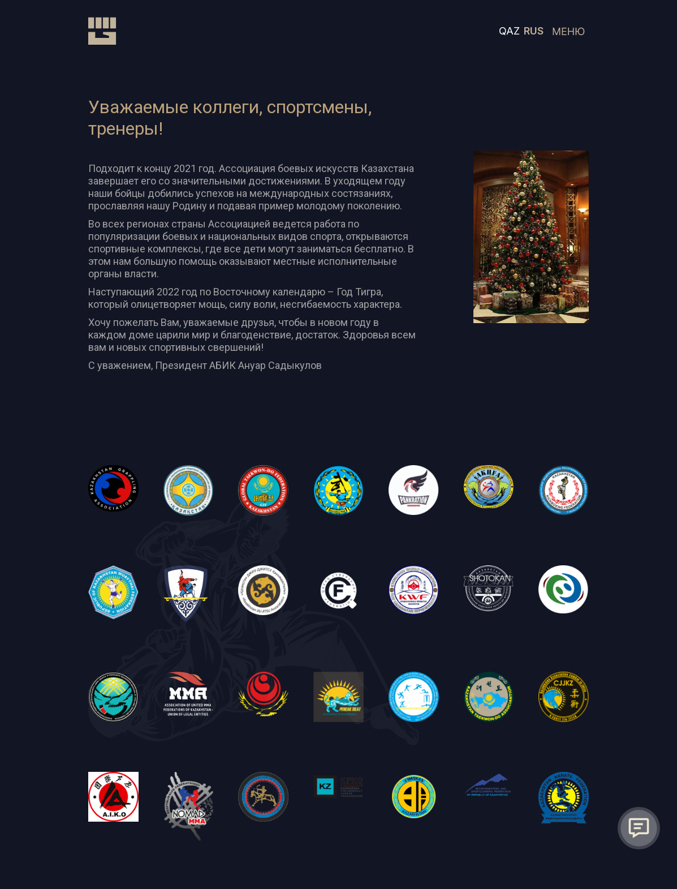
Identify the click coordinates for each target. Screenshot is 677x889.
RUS (534, 31)
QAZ (509, 31)
